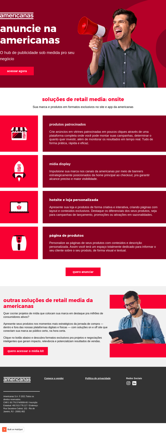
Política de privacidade (98, 378)
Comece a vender (54, 378)
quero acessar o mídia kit (26, 351)
